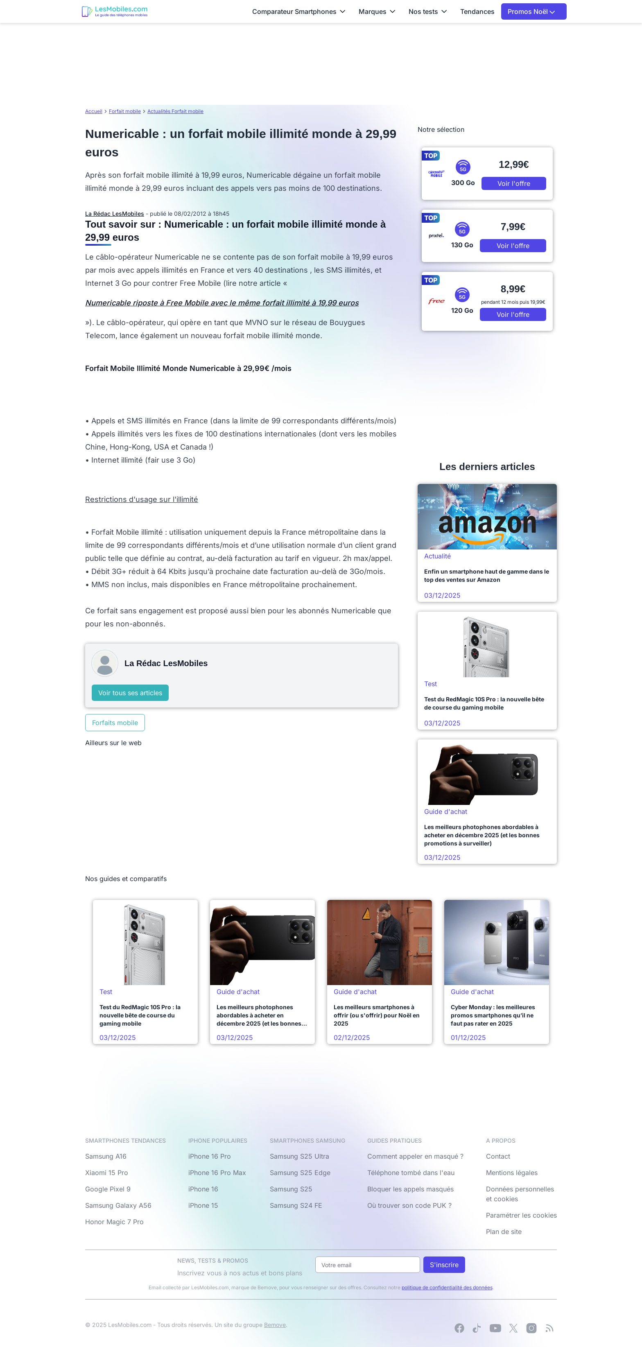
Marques (377, 11)
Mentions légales (512, 1172)
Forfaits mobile (115, 723)
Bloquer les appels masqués (410, 1189)
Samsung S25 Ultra (299, 1156)
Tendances (477, 11)
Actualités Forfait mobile (175, 111)
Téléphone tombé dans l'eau (410, 1172)
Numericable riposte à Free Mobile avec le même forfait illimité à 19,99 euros (222, 302)
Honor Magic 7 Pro (114, 1222)
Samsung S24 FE (296, 1205)
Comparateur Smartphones (299, 11)
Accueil (93, 111)
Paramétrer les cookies (521, 1215)
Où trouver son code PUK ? (409, 1205)
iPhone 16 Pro (209, 1156)
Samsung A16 (106, 1156)
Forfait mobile (125, 111)
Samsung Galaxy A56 (118, 1205)
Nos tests (428, 11)
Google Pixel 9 (108, 1189)
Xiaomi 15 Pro (106, 1172)
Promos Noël (531, 11)
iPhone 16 (203, 1189)
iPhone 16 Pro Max (217, 1172)
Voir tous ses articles (130, 693)
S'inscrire (444, 1265)
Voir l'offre (513, 183)
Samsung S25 (291, 1189)
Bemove (275, 1324)
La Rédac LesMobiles (114, 213)
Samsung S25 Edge (300, 1172)
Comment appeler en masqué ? (415, 1156)
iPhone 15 (203, 1205)
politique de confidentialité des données (447, 1287)
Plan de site (504, 1231)
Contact (498, 1156)
